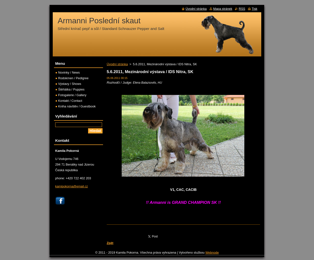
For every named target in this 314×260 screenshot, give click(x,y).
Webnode (212, 254)
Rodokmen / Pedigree (73, 78)
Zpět (110, 243)
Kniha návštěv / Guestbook (77, 106)
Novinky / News (69, 72)
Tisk (254, 9)
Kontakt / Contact (70, 101)
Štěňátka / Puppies (71, 89)
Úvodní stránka (117, 64)
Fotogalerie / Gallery (72, 95)
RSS (242, 9)
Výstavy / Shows (69, 84)
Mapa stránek (222, 9)
